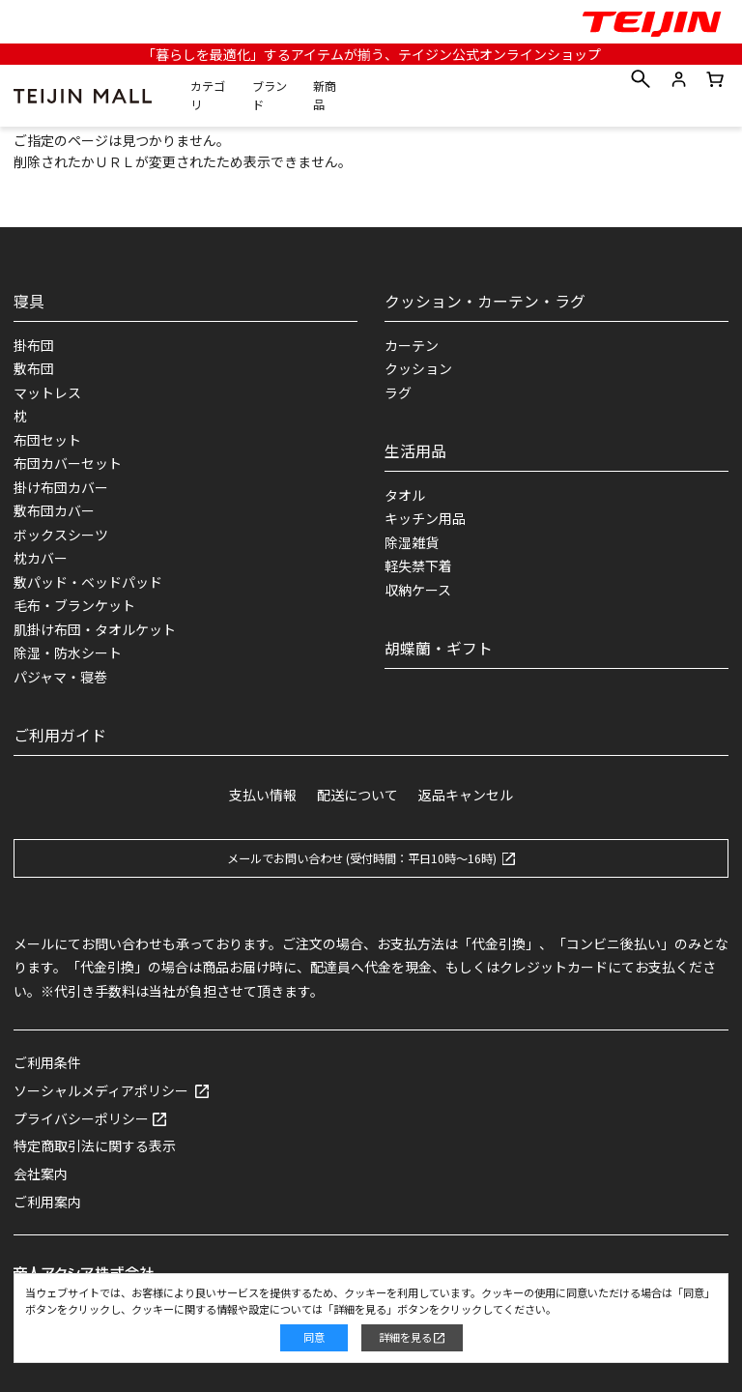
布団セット (47, 440)
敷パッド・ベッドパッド (88, 582)
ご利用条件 (47, 1062)
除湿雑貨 (412, 542)
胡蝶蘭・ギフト (439, 648)
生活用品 (415, 451)
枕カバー (41, 557)
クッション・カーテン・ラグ (485, 301)
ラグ (398, 392)
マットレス (47, 392)
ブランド (269, 95)
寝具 (29, 301)
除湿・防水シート (68, 652)
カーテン (412, 345)
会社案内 (41, 1173)
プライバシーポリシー (81, 1118)
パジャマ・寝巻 (60, 676)
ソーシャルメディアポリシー (101, 1090)
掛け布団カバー (61, 487)
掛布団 (34, 345)
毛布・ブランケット (74, 605)
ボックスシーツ (61, 534)
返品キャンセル (465, 794)
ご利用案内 (47, 1201)
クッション (418, 368)
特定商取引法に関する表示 (95, 1145)
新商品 (324, 95)
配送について (357, 794)
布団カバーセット (68, 463)
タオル (405, 495)
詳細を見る (405, 1337)
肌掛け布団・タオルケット (95, 629)
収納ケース (418, 589)
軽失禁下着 (418, 565)
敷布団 (34, 368)
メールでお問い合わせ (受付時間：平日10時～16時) (362, 858)
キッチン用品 (425, 518)
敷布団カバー (54, 510)
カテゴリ (207, 95)
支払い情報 (263, 794)
